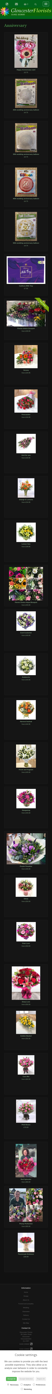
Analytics (26, 1385)
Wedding (26, 1307)
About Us (26, 1300)
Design (26, 1296)
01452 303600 (25, 1344)
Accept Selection (26, 1379)
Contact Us (26, 1319)
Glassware (26, 1311)
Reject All (41, 1379)
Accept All (11, 1379)
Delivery (26, 1315)
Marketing (26, 1389)
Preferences (39, 1385)
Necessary (12, 1385)
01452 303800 (25, 1349)
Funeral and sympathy (26, 1304)
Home (26, 1292)
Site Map (26, 1323)
